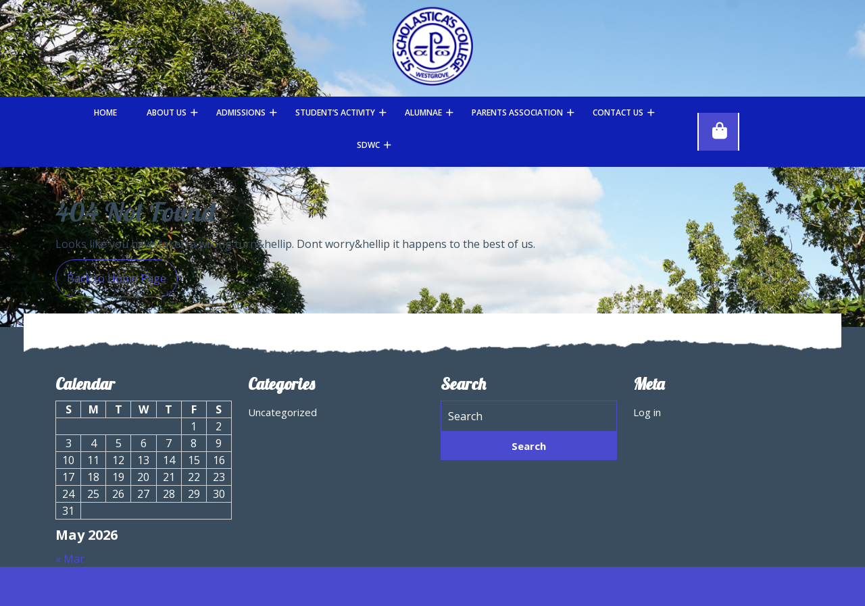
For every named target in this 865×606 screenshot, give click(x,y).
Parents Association (517, 112)
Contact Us (618, 112)
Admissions (241, 112)
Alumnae (423, 112)
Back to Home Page (110, 272)
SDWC (368, 145)
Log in (647, 412)
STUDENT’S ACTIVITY (335, 112)
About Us (167, 112)
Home (105, 112)
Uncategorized (282, 412)
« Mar (69, 558)
